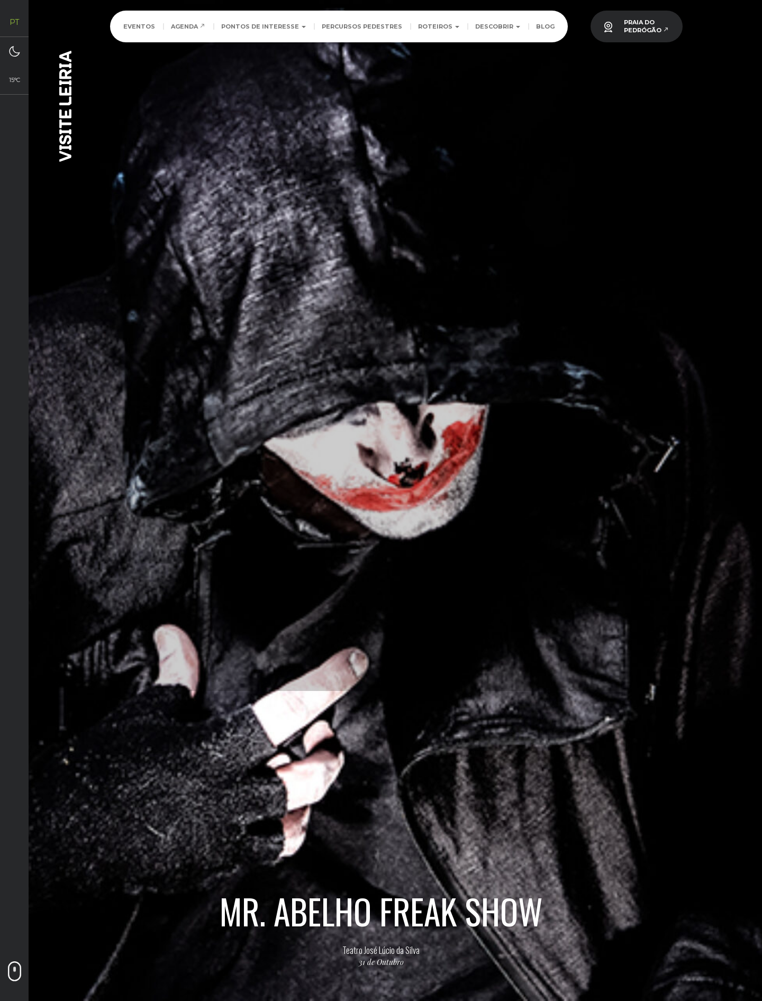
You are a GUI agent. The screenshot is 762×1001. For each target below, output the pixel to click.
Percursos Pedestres (362, 26)
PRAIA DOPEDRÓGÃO (646, 26)
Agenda (188, 26)
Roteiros (438, 26)
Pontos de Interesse (263, 26)
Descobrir (497, 26)
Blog (545, 26)
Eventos (139, 26)
